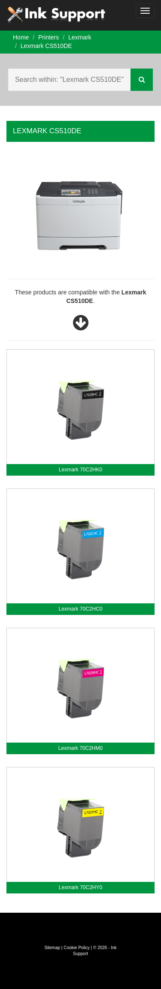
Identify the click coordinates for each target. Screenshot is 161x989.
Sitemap (52, 947)
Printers (48, 37)
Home (21, 37)
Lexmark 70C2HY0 (80, 887)
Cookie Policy (77, 947)
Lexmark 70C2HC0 (80, 609)
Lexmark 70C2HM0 (80, 748)
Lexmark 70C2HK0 (80, 470)
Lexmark (79, 37)
